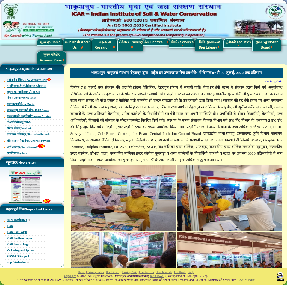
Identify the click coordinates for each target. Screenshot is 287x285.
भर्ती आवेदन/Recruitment (22, 147)
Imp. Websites (16, 262)
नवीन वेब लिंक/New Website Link (27, 80)
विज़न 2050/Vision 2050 (21, 98)
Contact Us (147, 272)
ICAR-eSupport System (20, 250)
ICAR (10, 226)
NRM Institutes (17, 220)
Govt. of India (246, 280)
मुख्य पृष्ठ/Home (50, 42)
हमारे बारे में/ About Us (77, 44)
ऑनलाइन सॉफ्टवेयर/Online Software (28, 141)
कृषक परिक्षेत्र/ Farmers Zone (52, 57)
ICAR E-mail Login (18, 244)
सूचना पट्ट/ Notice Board (267, 44)
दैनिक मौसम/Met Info (19, 128)
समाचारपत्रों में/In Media (20, 104)
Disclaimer (112, 272)
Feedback (179, 272)
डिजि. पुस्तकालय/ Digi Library (209, 44)
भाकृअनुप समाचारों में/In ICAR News (28, 110)
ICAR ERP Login (17, 232)
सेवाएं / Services (182, 43)
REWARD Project (18, 256)
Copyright (70, 276)
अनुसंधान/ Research (105, 44)
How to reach (164, 272)
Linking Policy (130, 272)
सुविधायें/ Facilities (238, 43)
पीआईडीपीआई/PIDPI (19, 122)
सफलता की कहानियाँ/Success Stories (29, 116)
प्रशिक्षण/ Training (131, 44)
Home (81, 272)
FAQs (191, 272)
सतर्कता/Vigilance (18, 153)
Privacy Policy (95, 272)
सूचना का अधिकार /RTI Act (23, 92)
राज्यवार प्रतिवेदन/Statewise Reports (28, 134)
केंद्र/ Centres (156, 42)
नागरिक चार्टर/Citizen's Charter (26, 86)
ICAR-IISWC (157, 276)
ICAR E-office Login (19, 238)
